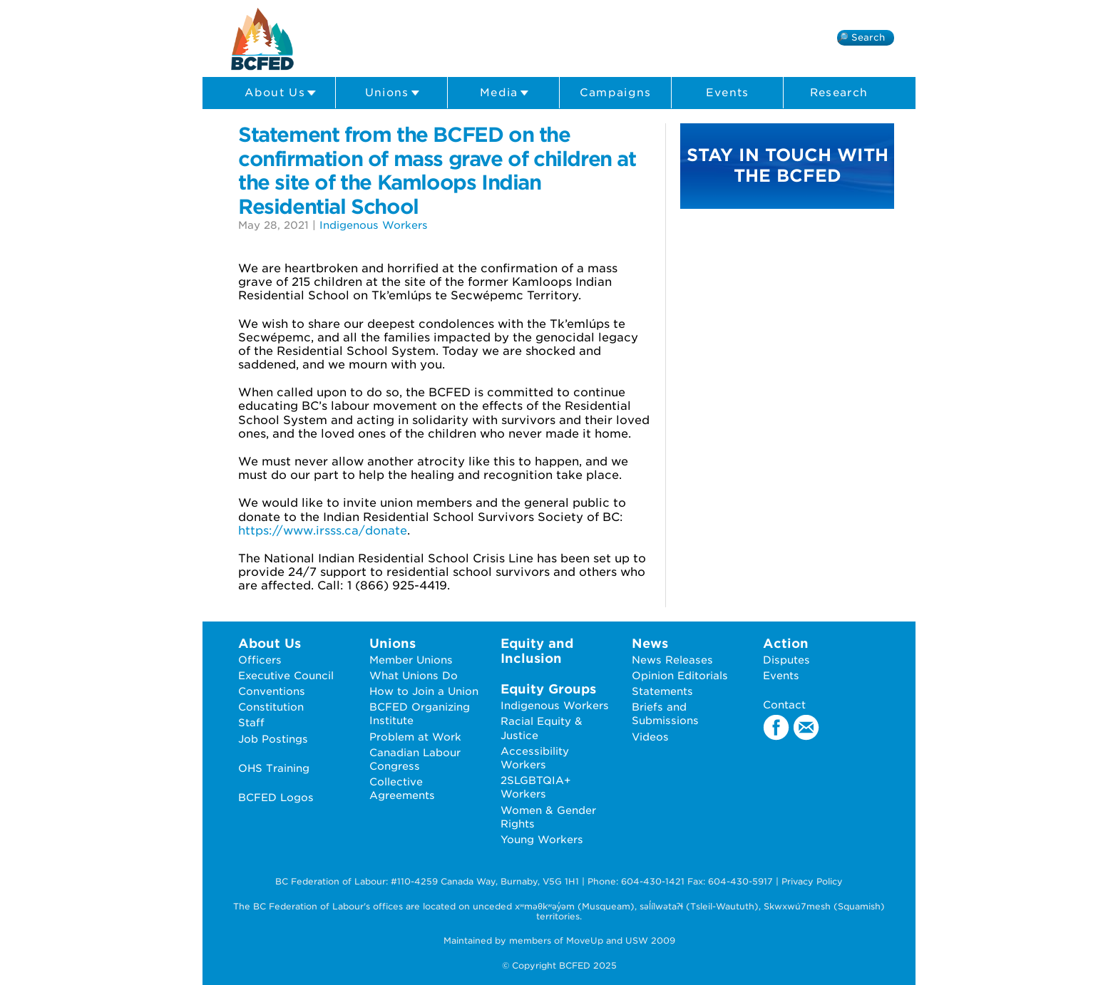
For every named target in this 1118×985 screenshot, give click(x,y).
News (650, 643)
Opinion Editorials (680, 675)
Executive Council (286, 675)
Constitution (271, 707)
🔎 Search (861, 37)
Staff (251, 722)
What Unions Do (413, 675)
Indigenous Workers (373, 225)
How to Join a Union (423, 691)
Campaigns (616, 92)
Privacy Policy (812, 881)
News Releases (672, 660)
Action (786, 643)
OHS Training (273, 768)
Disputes (786, 660)
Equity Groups (548, 688)
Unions (392, 93)
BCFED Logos (276, 797)
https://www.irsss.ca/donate (322, 530)
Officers (260, 660)
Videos (650, 737)
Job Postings (273, 739)
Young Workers (542, 839)
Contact (784, 704)
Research (839, 92)
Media (504, 93)
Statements (662, 691)
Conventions (271, 691)
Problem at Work (415, 737)
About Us (280, 93)
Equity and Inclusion (537, 651)
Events (727, 92)
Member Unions (411, 660)
